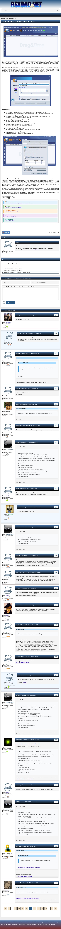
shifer (17, 846)
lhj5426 (17, 388)
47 (34, 908)
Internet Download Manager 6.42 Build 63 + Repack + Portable (17, 272)
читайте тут (36, 249)
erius (17, 785)
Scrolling (18, 624)
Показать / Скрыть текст (25, 876)
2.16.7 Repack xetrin (9, 220)
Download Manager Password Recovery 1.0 (13, 263)
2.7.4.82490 (7, 216)
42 (15, 908)
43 (19, 908)
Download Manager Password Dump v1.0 (12, 266)
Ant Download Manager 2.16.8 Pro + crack (19, 203)
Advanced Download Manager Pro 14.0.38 (13, 270)
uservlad (18, 605)
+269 (6, 232)
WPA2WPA (18, 425)
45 (26, 908)
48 (38, 908)
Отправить (10, 302)
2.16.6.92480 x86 (9, 211)
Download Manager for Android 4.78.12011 (13, 268)
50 (46, 908)
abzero (17, 488)
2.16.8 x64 (16, 211)
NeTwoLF (19, 507)
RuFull (17, 442)
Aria (17, 404)
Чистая (25, 682)
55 (52, 908)
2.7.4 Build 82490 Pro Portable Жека (13, 207)
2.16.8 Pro (13, 216)
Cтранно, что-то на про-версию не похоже (29, 867)
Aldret (18, 675)
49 (42, 908)
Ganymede (18, 739)
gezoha (17, 882)
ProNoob (19, 333)
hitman (17, 315)
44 (23, 908)
